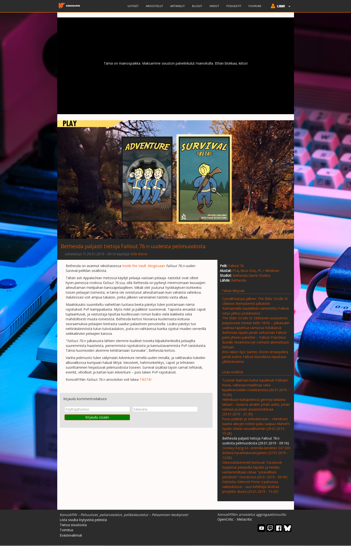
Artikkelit (177, 6)
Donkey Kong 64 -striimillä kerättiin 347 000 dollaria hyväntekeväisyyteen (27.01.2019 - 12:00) (256, 453)
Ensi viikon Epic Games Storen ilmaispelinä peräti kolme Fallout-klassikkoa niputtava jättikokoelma (255, 357)
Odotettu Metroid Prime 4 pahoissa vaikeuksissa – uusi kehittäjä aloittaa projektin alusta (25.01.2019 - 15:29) (250, 486)
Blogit (197, 6)
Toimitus (66, 530)
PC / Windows (268, 270)
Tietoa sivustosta (73, 525)
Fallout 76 (236, 265)
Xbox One (248, 270)
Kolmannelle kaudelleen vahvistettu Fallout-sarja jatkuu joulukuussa (256, 310)
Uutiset (133, 6)
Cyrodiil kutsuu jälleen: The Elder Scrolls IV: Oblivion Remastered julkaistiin (255, 301)
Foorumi (255, 6)
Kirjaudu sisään (97, 417)
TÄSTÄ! (145, 379)
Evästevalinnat (71, 535)
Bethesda (238, 280)
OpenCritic (225, 519)
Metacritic (244, 519)
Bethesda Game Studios (252, 275)
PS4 (235, 270)
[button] (279, 6)
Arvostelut (154, 6)
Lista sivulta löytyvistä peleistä (83, 519)
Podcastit (233, 6)
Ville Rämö (138, 254)
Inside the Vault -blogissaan (143, 265)
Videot (214, 6)
